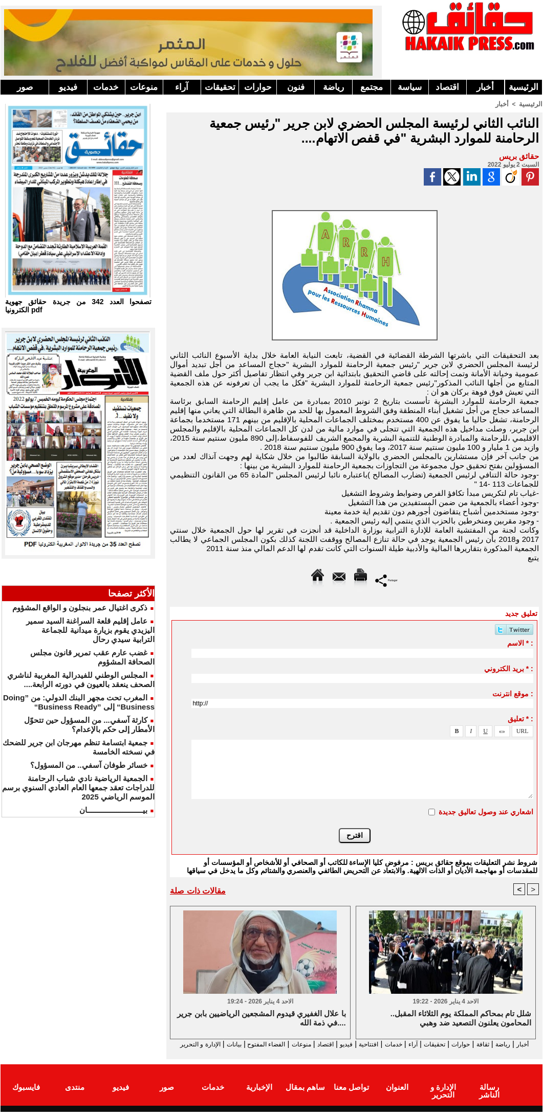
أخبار (485, 87)
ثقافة (482, 1044)
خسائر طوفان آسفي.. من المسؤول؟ (88, 765)
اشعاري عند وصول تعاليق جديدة (486, 811)
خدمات (106, 87)
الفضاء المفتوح (220, 1044)
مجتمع (371, 87)
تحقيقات (220, 87)
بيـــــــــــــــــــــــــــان (113, 810)
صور (25, 87)
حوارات (258, 87)
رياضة (333, 87)
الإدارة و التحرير (352, 1053)
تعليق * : (520, 718)
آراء (181, 87)
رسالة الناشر (489, 1095)
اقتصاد (447, 87)
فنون (296, 87)
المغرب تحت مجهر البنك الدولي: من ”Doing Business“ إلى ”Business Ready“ (79, 702)
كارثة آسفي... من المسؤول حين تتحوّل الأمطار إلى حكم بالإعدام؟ (89, 725)
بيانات (181, 1044)
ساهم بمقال (305, 1095)
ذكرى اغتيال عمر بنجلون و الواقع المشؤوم (79, 607)
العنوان (397, 1095)
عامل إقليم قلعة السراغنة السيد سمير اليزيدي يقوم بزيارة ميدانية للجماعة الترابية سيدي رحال (90, 630)
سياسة (410, 87)
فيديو (68, 87)
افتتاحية (345, 1044)
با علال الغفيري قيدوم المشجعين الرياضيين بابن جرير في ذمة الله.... (261, 1018)
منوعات (144, 87)
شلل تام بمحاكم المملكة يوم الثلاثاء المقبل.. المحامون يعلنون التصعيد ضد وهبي (460, 1018)
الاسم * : (520, 642)
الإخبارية (259, 1095)
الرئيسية (523, 87)
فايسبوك (26, 1095)
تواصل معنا (351, 1095)
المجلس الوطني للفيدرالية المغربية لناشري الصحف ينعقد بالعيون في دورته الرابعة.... (81, 680)
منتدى (74, 1095)
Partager (386, 579)
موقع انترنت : (512, 693)
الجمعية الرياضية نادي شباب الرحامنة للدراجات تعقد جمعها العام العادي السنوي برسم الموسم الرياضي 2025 (78, 787)
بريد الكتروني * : (508, 668)
